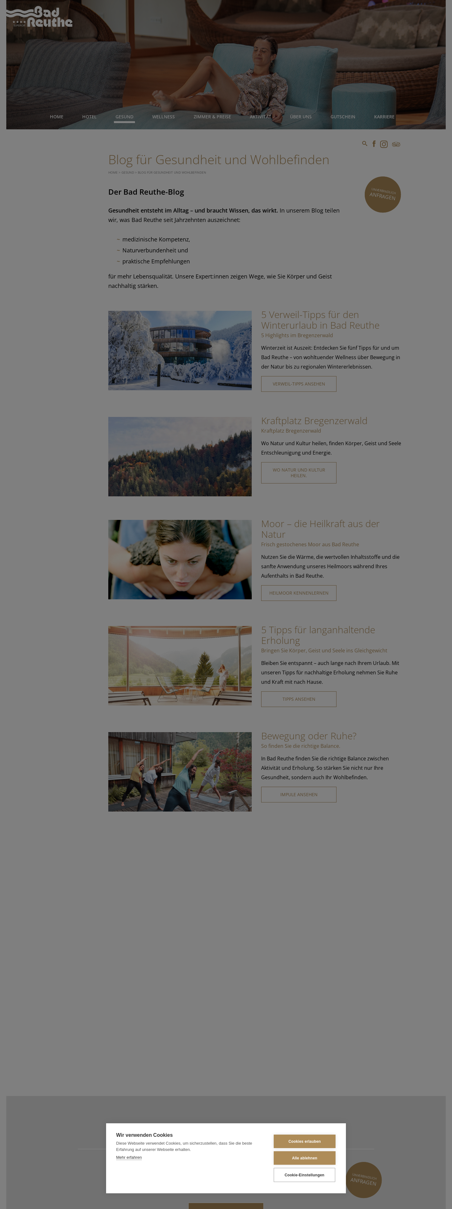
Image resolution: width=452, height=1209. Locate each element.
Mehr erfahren (129, 1157)
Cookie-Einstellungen (305, 1175)
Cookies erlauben (304, 1141)
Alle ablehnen (304, 1158)
